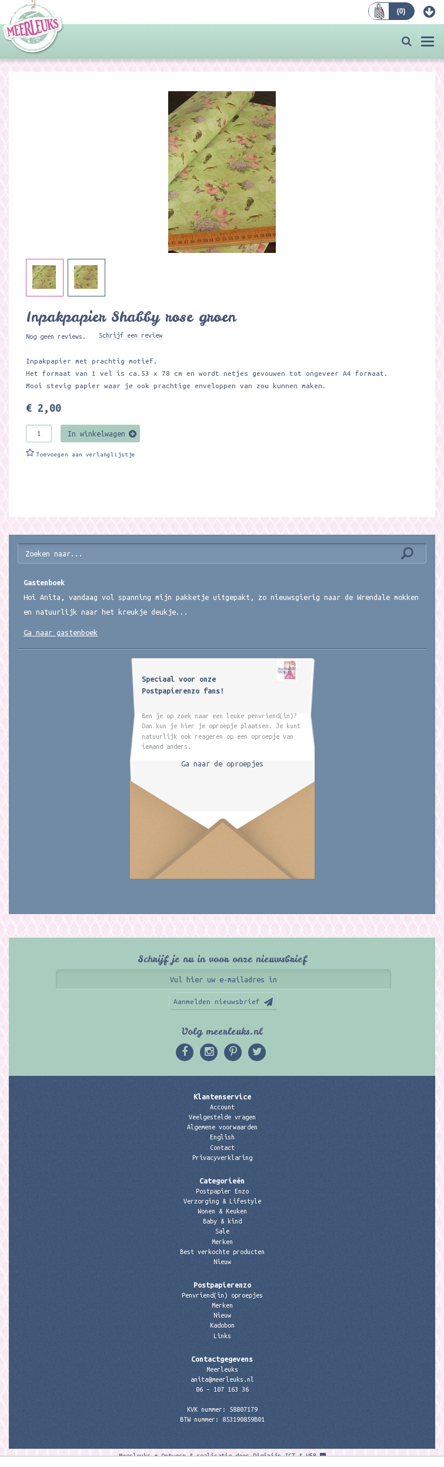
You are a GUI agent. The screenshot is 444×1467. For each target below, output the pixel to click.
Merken (222, 1241)
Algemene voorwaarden (222, 1127)
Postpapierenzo (222, 1285)
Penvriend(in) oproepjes (222, 1295)
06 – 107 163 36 (222, 1389)
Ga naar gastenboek (61, 632)
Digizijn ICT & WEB (284, 1455)
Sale (222, 1231)
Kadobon (222, 1325)
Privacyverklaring (222, 1157)
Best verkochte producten (222, 1251)
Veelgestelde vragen (222, 1117)
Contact (222, 1147)
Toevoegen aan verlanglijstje (85, 454)
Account (222, 1107)
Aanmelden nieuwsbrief (216, 1001)
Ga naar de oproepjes (222, 763)
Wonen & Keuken (222, 1211)
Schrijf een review (130, 335)
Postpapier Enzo (222, 1191)
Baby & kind (222, 1221)
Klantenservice (222, 1096)
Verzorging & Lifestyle (222, 1201)
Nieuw (222, 1261)
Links (222, 1335)
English (222, 1137)
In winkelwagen (96, 433)
